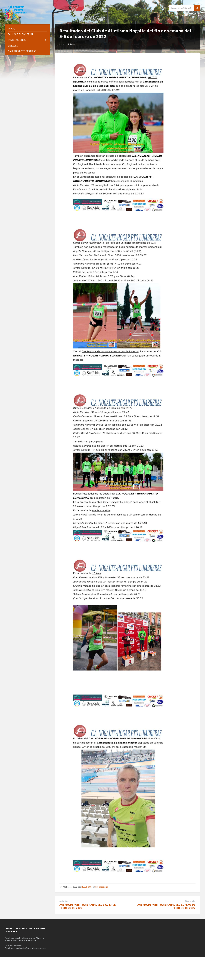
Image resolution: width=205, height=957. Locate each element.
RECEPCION (86, 886)
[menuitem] (27, 28)
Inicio (61, 44)
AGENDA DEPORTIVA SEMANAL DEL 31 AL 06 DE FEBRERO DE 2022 (166, 906)
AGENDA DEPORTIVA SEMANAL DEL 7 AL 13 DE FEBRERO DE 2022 (87, 906)
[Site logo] (16, 17)
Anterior (63, 901)
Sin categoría (101, 886)
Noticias (71, 44)
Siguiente (190, 901)
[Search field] (184, 8)
